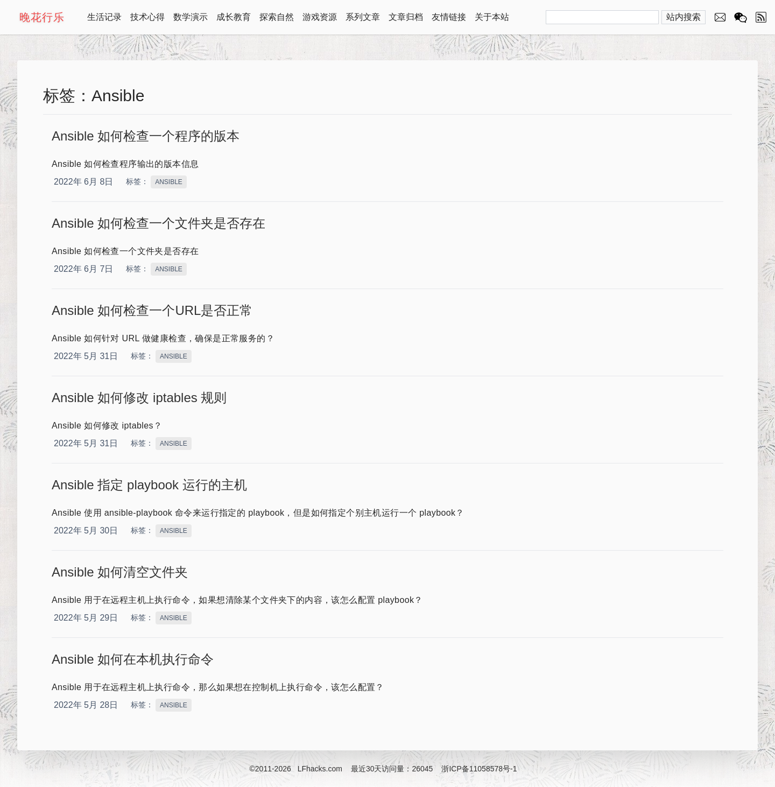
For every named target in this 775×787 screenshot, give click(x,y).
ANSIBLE (168, 182)
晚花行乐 (42, 17)
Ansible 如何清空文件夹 (120, 572)
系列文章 (363, 17)
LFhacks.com (320, 768)
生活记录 (104, 17)
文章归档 (406, 17)
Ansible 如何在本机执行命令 (133, 659)
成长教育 (233, 17)
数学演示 (190, 17)
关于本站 (492, 17)
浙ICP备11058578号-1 (479, 768)
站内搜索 (683, 17)
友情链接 (449, 17)
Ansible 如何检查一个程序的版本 (145, 136)
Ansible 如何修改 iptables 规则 (139, 397)
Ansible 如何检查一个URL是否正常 (152, 310)
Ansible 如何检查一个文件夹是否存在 (158, 223)
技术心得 (147, 17)
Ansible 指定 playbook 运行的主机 (149, 484)
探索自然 (276, 17)
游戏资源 (319, 17)
